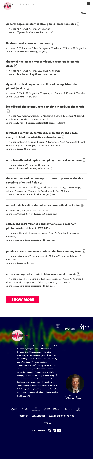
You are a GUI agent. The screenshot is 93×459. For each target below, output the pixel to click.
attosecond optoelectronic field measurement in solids (41, 274)
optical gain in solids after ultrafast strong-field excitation (43, 205)
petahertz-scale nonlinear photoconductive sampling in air (44, 251)
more (30, 395)
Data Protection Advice (61, 416)
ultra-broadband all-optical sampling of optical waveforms (44, 160)
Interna (46, 423)
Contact (23, 416)
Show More (22, 300)
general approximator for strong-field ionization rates (41, 23)
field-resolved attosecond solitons (28, 43)
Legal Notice (38, 416)
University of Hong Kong (44, 375)
